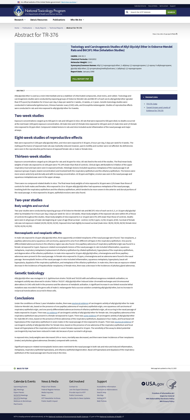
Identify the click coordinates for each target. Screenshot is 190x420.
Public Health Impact (49, 401)
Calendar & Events (140, 6)
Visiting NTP (101, 398)
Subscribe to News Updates (79, 398)
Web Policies (102, 401)
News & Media (152, 6)
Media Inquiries (47, 392)
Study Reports (40, 28)
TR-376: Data (151, 103)
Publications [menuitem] (59, 19)
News (43, 395)
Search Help (101, 392)
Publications (27, 28)
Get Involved (164, 6)
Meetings (19, 389)
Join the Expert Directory (78, 389)
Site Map (100, 395)
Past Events (18, 404)
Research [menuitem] (18, 19)
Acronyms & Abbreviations (107, 389)
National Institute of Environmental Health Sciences (68, 416)
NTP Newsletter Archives (50, 398)
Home (17, 28)
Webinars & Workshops (22, 401)
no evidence (52, 312)
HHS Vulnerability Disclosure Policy (160, 398)
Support (172, 6)
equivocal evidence (80, 303)
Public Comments (76, 395)
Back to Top (22, 368)
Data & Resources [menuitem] (38, 19)
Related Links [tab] (151, 97)
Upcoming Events (20, 386)
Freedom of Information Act (163, 393)
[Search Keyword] (148, 12)
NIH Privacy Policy (167, 401)
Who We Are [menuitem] (76, 19)
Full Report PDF (80, 79)
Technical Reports (56, 28)
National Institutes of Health (111, 416)
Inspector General (167, 396)
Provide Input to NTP (77, 392)
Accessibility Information (106, 386)
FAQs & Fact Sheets (48, 386)
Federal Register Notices (50, 389)
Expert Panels (19, 392)
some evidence (90, 315)
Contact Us (73, 386)
